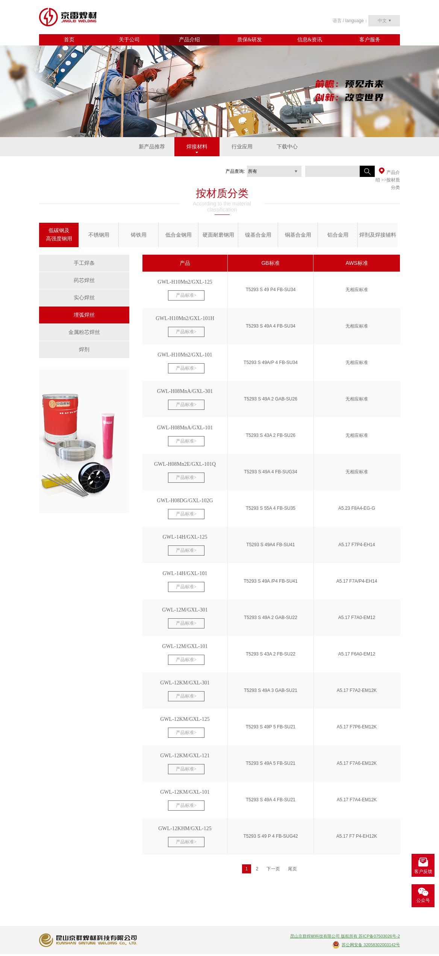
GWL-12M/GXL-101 (184, 646)
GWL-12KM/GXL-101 (184, 792)
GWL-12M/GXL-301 (184, 610)
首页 (69, 39)
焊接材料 (196, 147)
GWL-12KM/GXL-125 (184, 719)
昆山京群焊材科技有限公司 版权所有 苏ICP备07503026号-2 (345, 936)
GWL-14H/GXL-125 (185, 537)
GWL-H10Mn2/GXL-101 (184, 355)
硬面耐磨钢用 (218, 235)
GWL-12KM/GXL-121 (184, 755)
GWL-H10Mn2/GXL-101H (185, 318)
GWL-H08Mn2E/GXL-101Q (185, 464)
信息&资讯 (309, 39)
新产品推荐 (152, 147)
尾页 (292, 868)
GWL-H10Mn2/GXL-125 (184, 282)
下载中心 (287, 147)
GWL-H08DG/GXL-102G (185, 500)
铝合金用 (337, 235)
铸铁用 (139, 235)
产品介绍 (189, 39)
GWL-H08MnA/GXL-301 (185, 391)
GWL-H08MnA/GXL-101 (185, 427)
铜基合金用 (298, 235)
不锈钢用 (98, 235)
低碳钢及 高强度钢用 (59, 235)
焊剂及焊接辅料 (377, 235)
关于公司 (129, 39)
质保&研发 (249, 39)
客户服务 (369, 39)
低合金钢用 (178, 235)
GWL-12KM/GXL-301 (184, 683)
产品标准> (186, 295)
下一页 (273, 868)
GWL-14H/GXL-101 (185, 573)
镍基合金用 (258, 235)
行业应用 (242, 147)
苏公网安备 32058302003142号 (371, 944)
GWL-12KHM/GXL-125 (185, 828)
